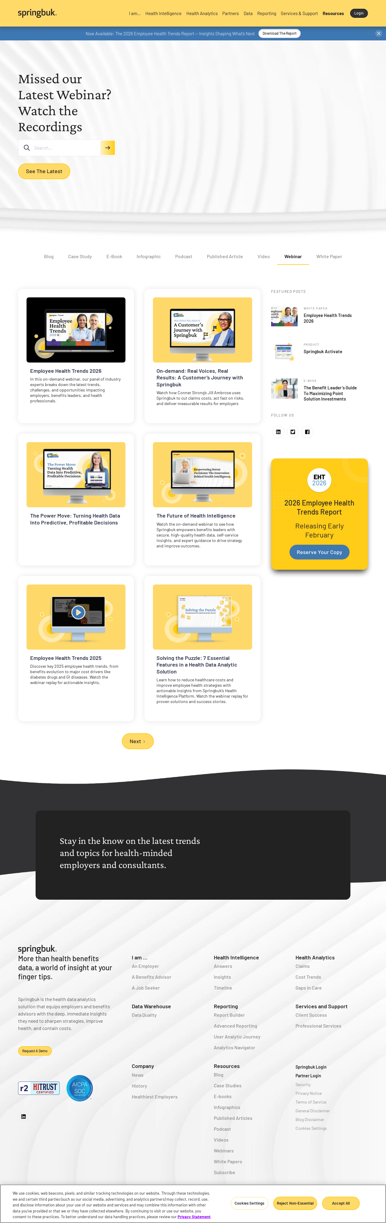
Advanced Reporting (235, 1025)
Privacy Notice (309, 1093)
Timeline (223, 987)
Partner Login (308, 1075)
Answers (223, 966)
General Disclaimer (313, 1110)
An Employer (145, 966)
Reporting (226, 1006)
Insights (222, 977)
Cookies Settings (311, 1128)
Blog (218, 1074)
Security (303, 1084)
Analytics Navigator (234, 1047)
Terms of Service (311, 1101)
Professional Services (318, 1025)
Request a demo (35, 1051)
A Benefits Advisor (151, 977)
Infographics (227, 1107)
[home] (69, 13)
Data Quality (144, 1015)
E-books (223, 1096)
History (139, 1085)
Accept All (341, 1203)
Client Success (311, 1015)
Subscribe (224, 1172)
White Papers (228, 1161)
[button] (135, 13)
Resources (227, 1066)
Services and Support (322, 1006)
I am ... (139, 957)
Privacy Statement (194, 1216)
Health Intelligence (236, 957)
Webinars (224, 1150)
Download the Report (279, 33)
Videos (221, 1139)
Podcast (222, 1129)
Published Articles (233, 1118)
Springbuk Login (311, 1066)
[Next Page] (138, 741)
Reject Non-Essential (295, 1203)
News (138, 1075)
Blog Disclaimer (310, 1119)
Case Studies (228, 1085)
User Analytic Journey (237, 1036)
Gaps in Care (309, 987)
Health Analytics (315, 957)
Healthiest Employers (155, 1096)
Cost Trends (308, 977)
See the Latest (44, 171)
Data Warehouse (151, 1006)
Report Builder (229, 1015)
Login (359, 13)
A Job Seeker (146, 987)
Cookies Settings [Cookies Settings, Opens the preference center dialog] (249, 1203)
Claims (303, 966)
